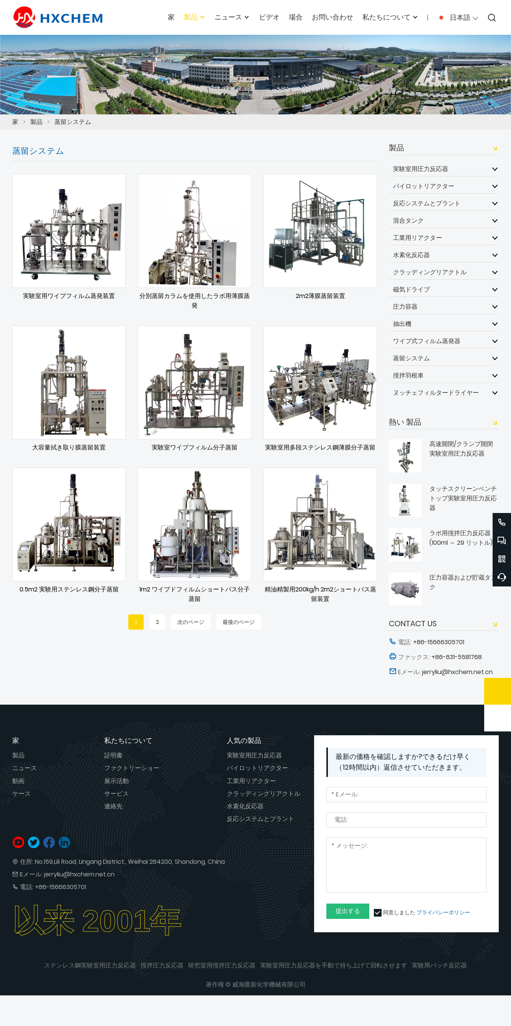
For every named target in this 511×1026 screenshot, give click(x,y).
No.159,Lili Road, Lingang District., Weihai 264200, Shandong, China (130, 861)
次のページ (190, 622)
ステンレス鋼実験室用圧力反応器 (90, 965)
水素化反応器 (411, 255)
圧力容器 (405, 306)
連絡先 (113, 806)
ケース (21, 793)
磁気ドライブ (411, 289)
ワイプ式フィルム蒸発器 (426, 341)
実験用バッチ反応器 (439, 965)
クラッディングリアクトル (430, 272)
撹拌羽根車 (408, 375)
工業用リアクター (417, 238)
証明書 (113, 755)
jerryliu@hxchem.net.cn (79, 874)
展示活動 (116, 781)
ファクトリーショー (131, 768)
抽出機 (402, 324)
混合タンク (408, 220)
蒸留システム (72, 121)
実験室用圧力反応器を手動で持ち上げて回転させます (333, 965)
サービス (116, 793)
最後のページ (239, 622)
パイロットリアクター (423, 186)
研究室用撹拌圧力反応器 (222, 965)
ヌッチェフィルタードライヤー (436, 392)
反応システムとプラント (426, 203)
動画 (18, 781)
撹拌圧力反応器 (162, 965)
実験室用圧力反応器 (420, 169)
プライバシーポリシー (443, 912)
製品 (36, 121)
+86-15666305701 (60, 887)
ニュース (24, 768)
